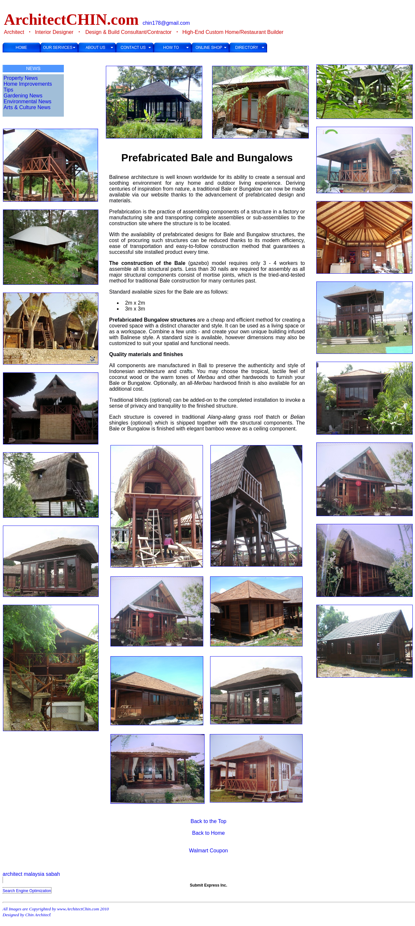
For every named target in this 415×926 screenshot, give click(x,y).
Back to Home (208, 833)
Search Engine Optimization (27, 891)
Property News (21, 78)
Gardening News (23, 95)
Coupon (219, 850)
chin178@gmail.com (166, 23)
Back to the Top (208, 821)
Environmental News (27, 101)
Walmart (198, 850)
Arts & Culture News (27, 107)
